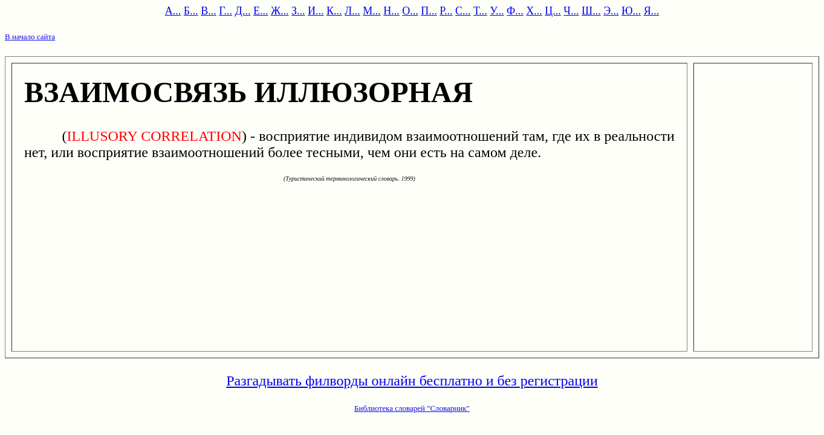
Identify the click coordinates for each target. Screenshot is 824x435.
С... (463, 11)
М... (372, 11)
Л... (352, 11)
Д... (243, 11)
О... (410, 11)
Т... (480, 11)
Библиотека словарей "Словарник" (412, 408)
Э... (610, 11)
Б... (191, 11)
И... (316, 11)
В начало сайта (30, 36)
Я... (652, 11)
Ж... (280, 11)
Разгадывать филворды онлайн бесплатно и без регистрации (412, 380)
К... (334, 11)
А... (173, 11)
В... (208, 11)
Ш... (591, 11)
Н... (391, 11)
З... (298, 11)
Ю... (631, 11)
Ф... (515, 11)
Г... (225, 11)
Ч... (571, 11)
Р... (446, 11)
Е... (260, 11)
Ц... (553, 11)
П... (429, 11)
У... (497, 11)
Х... (534, 11)
